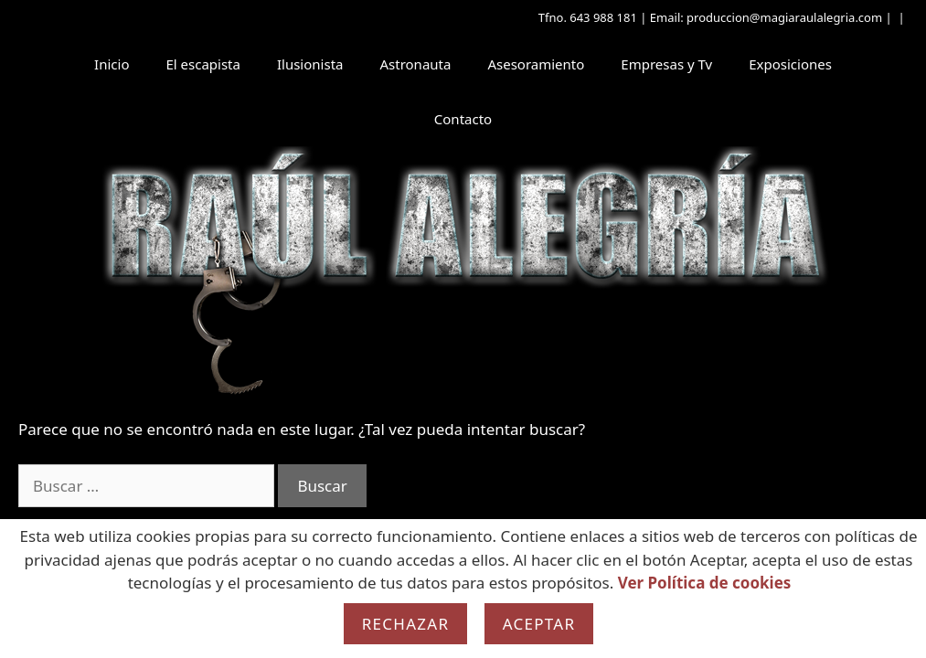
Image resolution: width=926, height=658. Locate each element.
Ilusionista (310, 64)
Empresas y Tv (666, 64)
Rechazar (406, 623)
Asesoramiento (535, 64)
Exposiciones (790, 64)
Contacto (463, 119)
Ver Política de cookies (705, 582)
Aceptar (539, 623)
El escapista (202, 64)
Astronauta (415, 64)
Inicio (111, 64)
